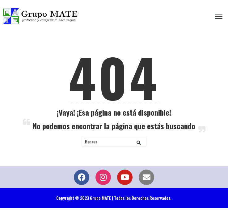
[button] (138, 141)
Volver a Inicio (114, 159)
